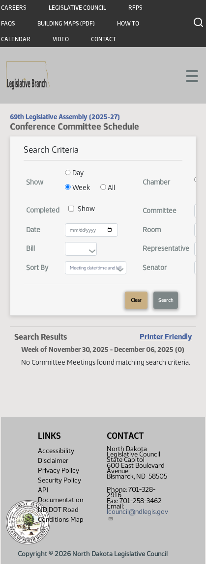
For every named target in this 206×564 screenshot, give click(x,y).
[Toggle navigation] (186, 75)
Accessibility (56, 451)
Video (61, 39)
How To (128, 23)
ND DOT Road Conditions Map (61, 519)
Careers (14, 7)
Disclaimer (53, 461)
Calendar (15, 39)
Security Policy (59, 480)
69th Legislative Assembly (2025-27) (65, 116)
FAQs (8, 23)
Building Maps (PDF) (66, 23)
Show (86, 208)
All (107, 187)
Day (74, 172)
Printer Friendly (166, 336)
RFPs (135, 7)
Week (77, 187)
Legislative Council (77, 7)
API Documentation (60, 495)
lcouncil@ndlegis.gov (137, 514)
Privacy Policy (58, 470)
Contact (103, 39)
